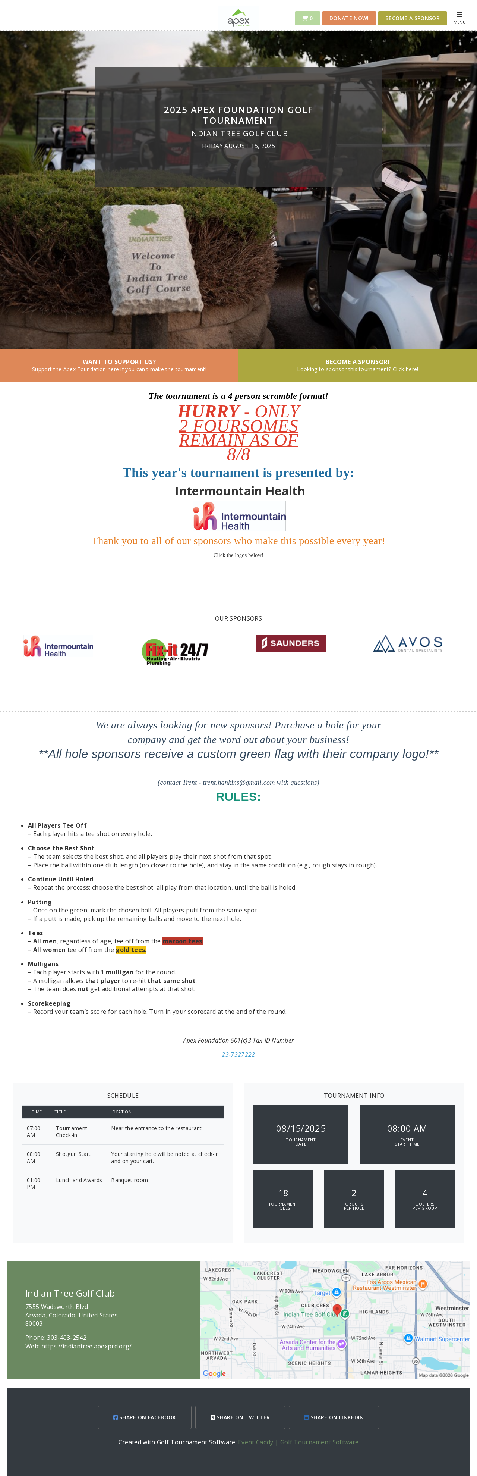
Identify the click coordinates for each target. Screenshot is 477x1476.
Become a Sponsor (412, 18)
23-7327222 (238, 1054)
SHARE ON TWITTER (240, 1417)
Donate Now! (349, 18)
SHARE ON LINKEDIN (334, 1417)
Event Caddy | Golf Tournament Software (298, 1442)
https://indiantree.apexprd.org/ (86, 1346)
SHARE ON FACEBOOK (144, 1417)
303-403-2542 (66, 1338)
